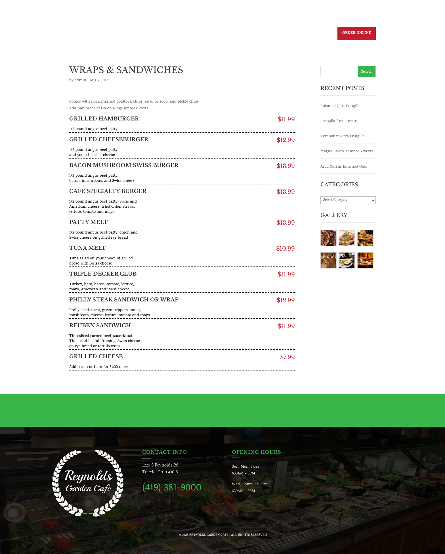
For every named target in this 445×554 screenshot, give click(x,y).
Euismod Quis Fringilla (340, 106)
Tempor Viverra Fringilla (342, 136)
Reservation (317, 33)
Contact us (284, 33)
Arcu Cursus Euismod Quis (343, 167)
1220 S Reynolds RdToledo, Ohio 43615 (160, 469)
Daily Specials (195, 33)
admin (80, 81)
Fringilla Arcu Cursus (339, 121)
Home (167, 33)
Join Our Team (250, 33)
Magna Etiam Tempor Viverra (346, 152)
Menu (222, 33)
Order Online (356, 33)
